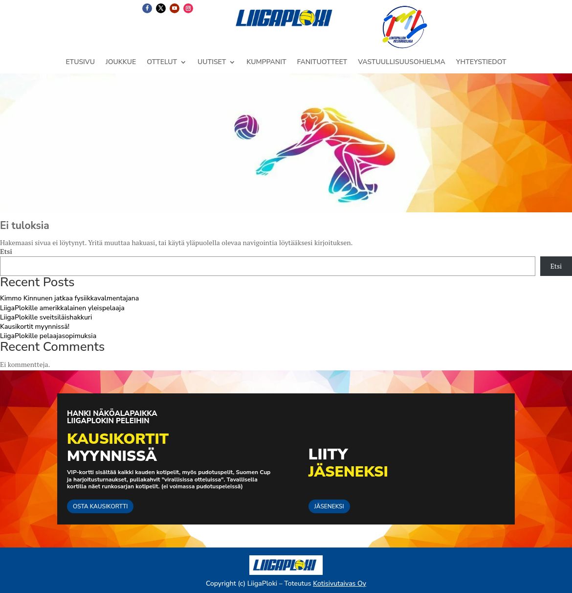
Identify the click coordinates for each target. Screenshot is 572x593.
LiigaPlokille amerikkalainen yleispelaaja (62, 308)
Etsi (6, 251)
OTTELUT (162, 63)
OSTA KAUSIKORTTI (100, 506)
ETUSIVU (80, 63)
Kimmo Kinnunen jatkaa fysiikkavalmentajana (69, 298)
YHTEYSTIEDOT (481, 63)
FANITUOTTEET (322, 63)
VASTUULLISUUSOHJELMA (401, 63)
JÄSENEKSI (329, 506)
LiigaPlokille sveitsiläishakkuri (46, 317)
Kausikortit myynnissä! (34, 326)
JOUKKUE (121, 63)
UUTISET (212, 63)
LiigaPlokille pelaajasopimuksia (48, 336)
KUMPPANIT (266, 63)
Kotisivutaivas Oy (339, 583)
